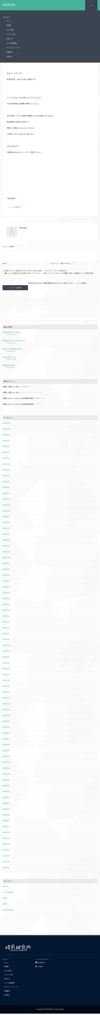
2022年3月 (6, 588)
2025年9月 (6, 436)
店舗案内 (9, 51)
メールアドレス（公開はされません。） (61, 265)
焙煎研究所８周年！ (9, 367)
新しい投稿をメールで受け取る (82, 275)
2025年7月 (6, 442)
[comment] (50, 256)
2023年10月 (6, 512)
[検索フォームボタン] (95, 320)
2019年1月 (6, 758)
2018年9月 (6, 781)
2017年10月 (6, 845)
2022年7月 (6, 576)
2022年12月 (6, 553)
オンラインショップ (13, 47)
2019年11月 (6, 711)
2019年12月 (6, 705)
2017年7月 (6, 863)
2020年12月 (6, 646)
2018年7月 (6, 793)
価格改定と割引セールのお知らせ (14, 342)
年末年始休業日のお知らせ (11, 333)
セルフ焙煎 (10, 29)
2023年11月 (6, 506)
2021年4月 (6, 641)
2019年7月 (6, 728)
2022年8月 (6, 570)
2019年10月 (6, 717)
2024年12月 (6, 471)
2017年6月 (6, 869)
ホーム (8, 20)
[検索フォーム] (48, 320)
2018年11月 (6, 769)
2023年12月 (6, 500)
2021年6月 (6, 635)
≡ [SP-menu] (91, 5)
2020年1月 (6, 699)
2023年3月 (6, 535)
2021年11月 (6, 606)
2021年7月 (6, 629)
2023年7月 (6, 524)
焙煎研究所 (9, 4)
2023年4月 (6, 530)
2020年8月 (6, 658)
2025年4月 (6, 448)
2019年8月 (6, 723)
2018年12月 (6, 763)
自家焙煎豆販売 (8, 911)
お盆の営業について (9, 358)
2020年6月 (6, 670)
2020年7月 (6, 664)
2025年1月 (6, 465)
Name (4, 265)
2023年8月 (6, 518)
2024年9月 (6, 477)
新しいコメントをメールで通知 (56, 275)
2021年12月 (6, 600)
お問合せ (9, 56)
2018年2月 (6, 822)
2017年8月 (6, 857)
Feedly (40, 968)
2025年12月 (6, 424)
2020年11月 (6, 652)
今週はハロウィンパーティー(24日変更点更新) (18, 399)
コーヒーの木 (10, 33)
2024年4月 (6, 494)
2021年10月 (6, 611)
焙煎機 (8, 24)
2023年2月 (6, 541)
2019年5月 (6, 734)
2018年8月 (6, 787)
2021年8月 (6, 623)
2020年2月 (6, 693)
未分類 (5, 899)
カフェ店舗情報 (11, 42)
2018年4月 (6, 810)
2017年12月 (6, 834)
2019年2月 (6, 752)
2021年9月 (6, 617)
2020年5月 (6, 676)
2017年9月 (6, 851)
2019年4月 (6, 740)
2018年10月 (6, 775)
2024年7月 (6, 483)
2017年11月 (6, 839)
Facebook (41, 964)
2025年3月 (6, 454)
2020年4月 (6, 682)
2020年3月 (6, 687)
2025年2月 (6, 459)
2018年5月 (6, 804)
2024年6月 (6, 489)
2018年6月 (6, 799)
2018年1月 (6, 828)
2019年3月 (6, 746)
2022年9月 (6, 565)
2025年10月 (6, 430)
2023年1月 (6, 547)
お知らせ (9, 38)
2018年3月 (6, 816)
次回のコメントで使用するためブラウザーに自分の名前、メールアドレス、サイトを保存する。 (36, 272)
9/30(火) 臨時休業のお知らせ (13, 350)
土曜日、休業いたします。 (11, 388)
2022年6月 (6, 582)
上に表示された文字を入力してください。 (26, 275)
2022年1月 (6, 594)
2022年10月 (6, 559)
